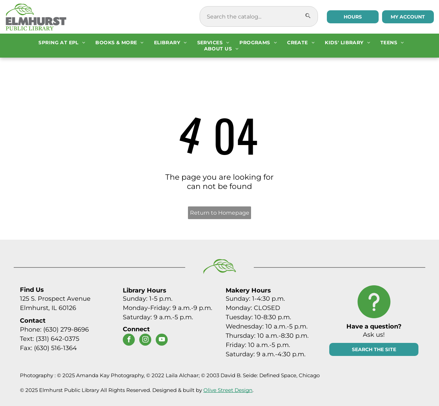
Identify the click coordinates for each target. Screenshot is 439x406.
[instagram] (145, 340)
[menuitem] (61, 42)
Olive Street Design (227, 390)
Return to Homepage (219, 213)
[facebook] (129, 340)
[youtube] (162, 340)
